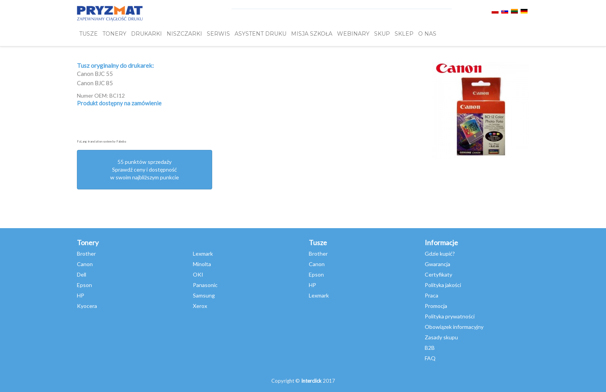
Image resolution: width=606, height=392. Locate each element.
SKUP (382, 33)
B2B (430, 347)
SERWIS (218, 33)
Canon (85, 264)
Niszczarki (184, 33)
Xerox (200, 306)
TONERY (114, 33)
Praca (431, 295)
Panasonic (205, 285)
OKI (198, 274)
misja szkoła (311, 33)
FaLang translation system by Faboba (101, 141)
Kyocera (87, 306)
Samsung (204, 295)
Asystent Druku (260, 33)
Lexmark (203, 253)
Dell (81, 274)
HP (80, 295)
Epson (84, 285)
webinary (353, 33)
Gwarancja (437, 264)
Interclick (311, 381)
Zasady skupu (441, 337)
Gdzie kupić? (440, 253)
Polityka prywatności (450, 316)
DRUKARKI (146, 33)
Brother (86, 253)
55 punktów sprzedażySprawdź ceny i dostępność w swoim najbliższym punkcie (144, 169)
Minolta (202, 264)
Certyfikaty (438, 274)
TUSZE (88, 33)
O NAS (427, 33)
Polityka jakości (443, 285)
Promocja (436, 306)
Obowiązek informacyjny (454, 326)
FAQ (430, 358)
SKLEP (404, 33)
